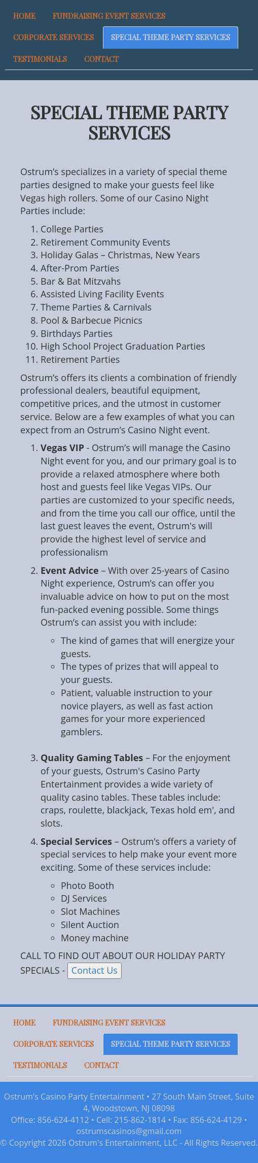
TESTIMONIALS (40, 59)
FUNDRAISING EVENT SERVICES (109, 16)
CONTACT (101, 59)
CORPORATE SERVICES (53, 37)
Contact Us (94, 970)
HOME (24, 16)
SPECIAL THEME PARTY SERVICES (170, 37)
